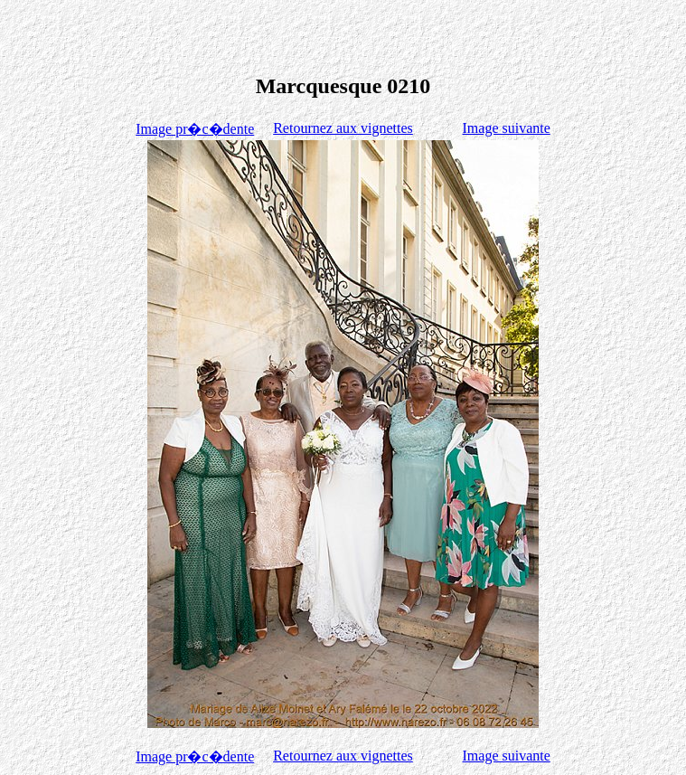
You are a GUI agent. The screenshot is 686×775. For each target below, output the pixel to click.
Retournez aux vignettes (343, 128)
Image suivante (506, 128)
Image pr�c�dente (195, 129)
